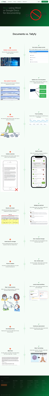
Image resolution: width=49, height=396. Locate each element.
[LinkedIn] (1, 395)
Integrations (21, 386)
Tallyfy (2, 381)
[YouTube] (6, 395)
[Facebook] (5, 395)
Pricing (14, 1)
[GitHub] (8, 395)
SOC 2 (28, 386)
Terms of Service (29, 385)
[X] (3, 395)
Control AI (43, 389)
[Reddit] (9, 395)
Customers (10, 1)
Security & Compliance (30, 382)
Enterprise (20, 1)
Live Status (43, 386)
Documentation (36, 382)
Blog (13, 386)
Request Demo (45, 1)
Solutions (36, 386)
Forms (42, 385)
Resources (25, 1)
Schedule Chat (4, 385)
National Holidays (37, 385)
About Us (14, 382)
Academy (14, 385)
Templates (21, 385)
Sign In (39, 1)
